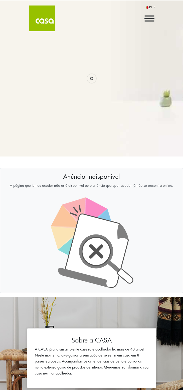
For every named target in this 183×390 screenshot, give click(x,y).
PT (149, 7)
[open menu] (149, 17)
